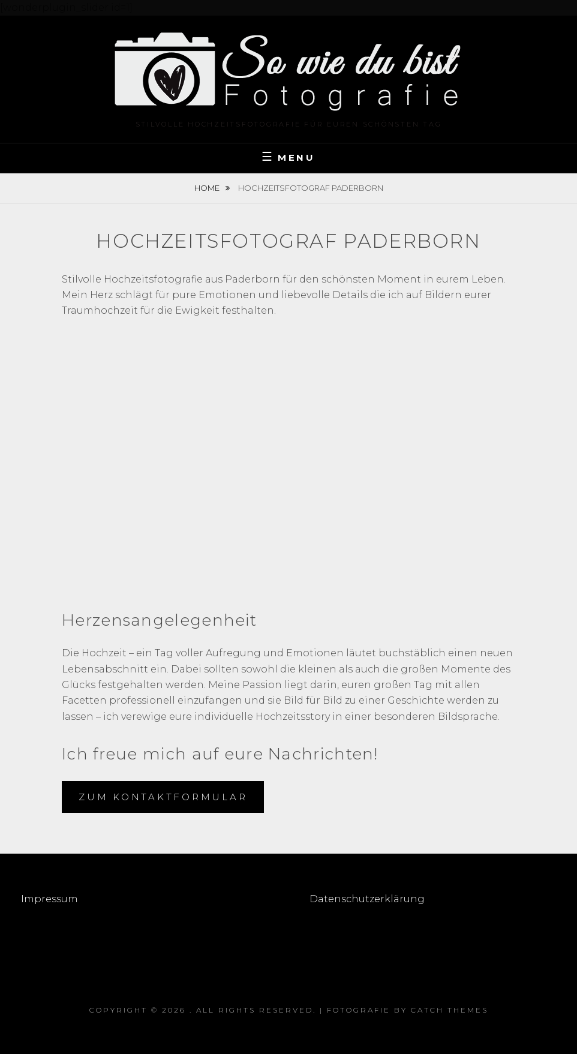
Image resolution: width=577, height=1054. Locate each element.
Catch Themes (449, 1009)
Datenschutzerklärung (367, 899)
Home (207, 188)
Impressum (50, 899)
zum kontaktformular (163, 797)
